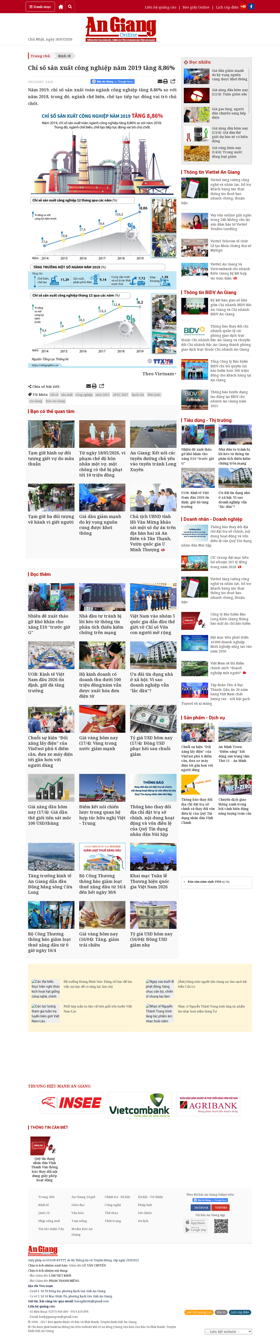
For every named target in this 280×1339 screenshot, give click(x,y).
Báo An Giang (55, 401)
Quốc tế (43, 1213)
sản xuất (67, 394)
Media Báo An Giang (82, 1232)
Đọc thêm (40, 574)
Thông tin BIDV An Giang (210, 292)
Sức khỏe (145, 1213)
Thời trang (113, 1221)
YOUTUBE (220, 1207)
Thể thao (111, 1213)
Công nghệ (113, 1205)
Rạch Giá (138, 394)
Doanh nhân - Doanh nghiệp (213, 519)
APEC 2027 (120, 394)
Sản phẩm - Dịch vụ (204, 717)
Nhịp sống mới (49, 1221)
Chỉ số (54, 394)
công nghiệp (84, 394)
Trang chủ (40, 55)
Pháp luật (145, 1205)
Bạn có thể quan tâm (52, 411)
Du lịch (143, 1221)
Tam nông (79, 1221)
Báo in (221, 1312)
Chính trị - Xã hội (117, 1197)
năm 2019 (102, 394)
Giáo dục (78, 1205)
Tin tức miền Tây (51, 1229)
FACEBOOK (200, 1207)
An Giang (35, 401)
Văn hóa (77, 1213)
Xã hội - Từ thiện (150, 1197)
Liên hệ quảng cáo (160, 7)
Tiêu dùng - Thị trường (208, 420)
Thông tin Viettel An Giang (212, 172)
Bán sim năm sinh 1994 (204, 882)
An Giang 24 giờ (83, 1197)
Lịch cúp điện (227, 7)
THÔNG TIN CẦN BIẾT (49, 1127)
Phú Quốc (154, 394)
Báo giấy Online (196, 7)
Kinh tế (64, 55)
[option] (71, 1102)
